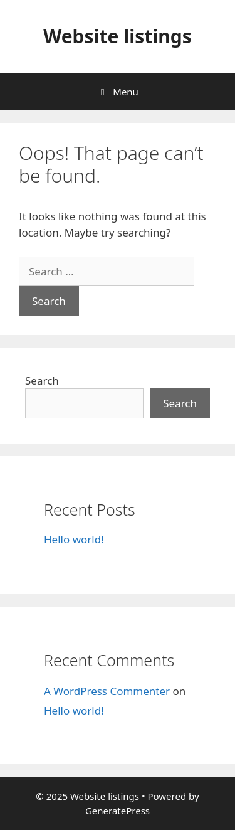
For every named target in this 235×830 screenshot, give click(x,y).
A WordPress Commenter (107, 691)
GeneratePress (117, 810)
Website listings (117, 36)
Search (42, 380)
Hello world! (74, 539)
